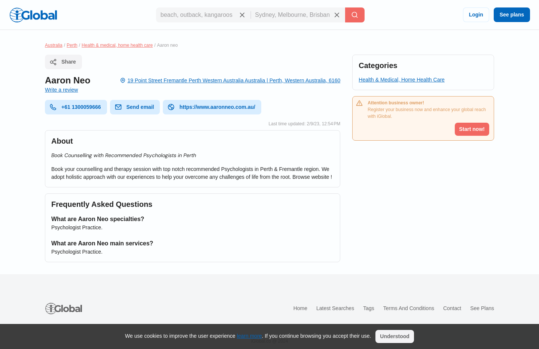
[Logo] (33, 14)
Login (476, 15)
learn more (249, 336)
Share (62, 62)
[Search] (355, 14)
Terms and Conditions (408, 308)
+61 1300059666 (75, 107)
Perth (72, 45)
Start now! (472, 129)
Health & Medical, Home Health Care (402, 80)
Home (300, 308)
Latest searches (335, 308)
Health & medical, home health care (117, 45)
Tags (368, 308)
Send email (134, 107)
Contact (452, 308)
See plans (512, 15)
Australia (54, 45)
